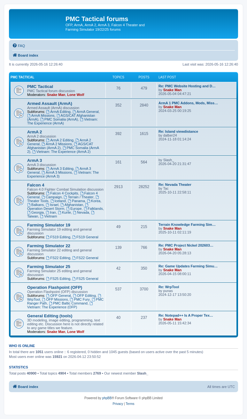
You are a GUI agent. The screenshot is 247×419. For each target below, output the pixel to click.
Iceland (58, 201)
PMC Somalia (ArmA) (59, 119)
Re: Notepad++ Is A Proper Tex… (185, 315)
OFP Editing (84, 295)
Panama (76, 201)
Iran (51, 212)
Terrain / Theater (78, 197)
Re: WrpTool (168, 287)
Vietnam (48, 216)
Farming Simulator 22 (48, 245)
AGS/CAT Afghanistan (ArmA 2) (60, 146)
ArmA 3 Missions (57, 172)
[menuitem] (18, 46)
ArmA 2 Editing (59, 140)
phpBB (107, 398)
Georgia (35, 212)
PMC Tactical (22, 77)
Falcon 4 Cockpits (62, 193)
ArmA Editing (58, 112)
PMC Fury (80, 299)
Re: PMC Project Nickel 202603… (185, 245)
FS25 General (85, 279)
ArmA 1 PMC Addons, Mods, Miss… (188, 103)
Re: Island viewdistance (178, 131)
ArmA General (86, 112)
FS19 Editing (58, 237)
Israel (52, 205)
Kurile (64, 212)
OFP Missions (55, 299)
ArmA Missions (41, 115)
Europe (73, 208)
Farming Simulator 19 (48, 225)
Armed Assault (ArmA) (49, 103)
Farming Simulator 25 (48, 266)
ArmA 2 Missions (57, 144)
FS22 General (85, 258)
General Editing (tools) (49, 315)
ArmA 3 (34, 160)
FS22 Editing (58, 258)
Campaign (52, 197)
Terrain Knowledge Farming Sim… (187, 224)
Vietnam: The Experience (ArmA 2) (61, 152)
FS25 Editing (58, 279)
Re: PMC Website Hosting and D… (187, 86)
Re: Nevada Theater (174, 184)
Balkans (35, 205)
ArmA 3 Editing (59, 168)
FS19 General (85, 237)
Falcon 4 (35, 185)
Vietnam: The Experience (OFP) (60, 305)
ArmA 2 (34, 132)
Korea (93, 201)
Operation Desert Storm (58, 206)
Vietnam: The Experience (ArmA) (62, 121)
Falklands (93, 208)
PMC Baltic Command (68, 303)
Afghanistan (71, 205)
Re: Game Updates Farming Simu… (188, 266)
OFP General (58, 295)
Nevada (81, 212)
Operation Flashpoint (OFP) (54, 287)
